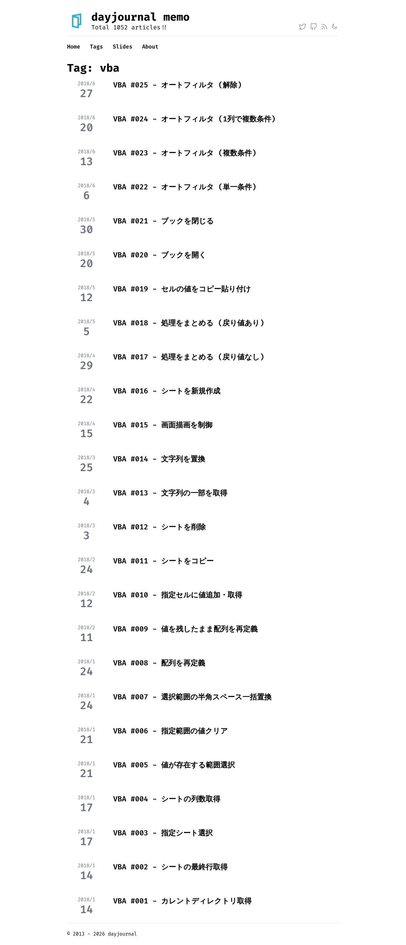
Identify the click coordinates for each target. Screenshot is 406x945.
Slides (122, 46)
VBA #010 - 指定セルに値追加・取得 (177, 595)
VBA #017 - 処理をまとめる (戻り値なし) (188, 357)
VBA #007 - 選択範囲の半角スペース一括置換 (192, 697)
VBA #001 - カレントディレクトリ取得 (182, 901)
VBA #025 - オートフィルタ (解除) (177, 85)
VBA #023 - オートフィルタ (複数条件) (184, 153)
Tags (96, 46)
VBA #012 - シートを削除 (159, 527)
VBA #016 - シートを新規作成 (166, 391)
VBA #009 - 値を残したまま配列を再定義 (185, 629)
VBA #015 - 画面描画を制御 (162, 425)
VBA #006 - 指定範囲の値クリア (170, 731)
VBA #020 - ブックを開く (159, 255)
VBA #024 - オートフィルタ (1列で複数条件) (194, 119)
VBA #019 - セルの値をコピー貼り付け (182, 289)
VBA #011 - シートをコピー (163, 561)
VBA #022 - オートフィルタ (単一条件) (184, 187)
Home (73, 46)
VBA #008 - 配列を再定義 (159, 663)
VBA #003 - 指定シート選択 (163, 833)
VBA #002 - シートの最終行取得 (170, 867)
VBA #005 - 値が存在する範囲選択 (174, 765)
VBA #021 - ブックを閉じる (163, 221)
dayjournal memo (140, 17)
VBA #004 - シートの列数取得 (166, 799)
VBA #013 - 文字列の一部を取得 (170, 493)
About (150, 46)
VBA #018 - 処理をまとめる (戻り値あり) (188, 323)
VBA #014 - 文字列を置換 (159, 459)
